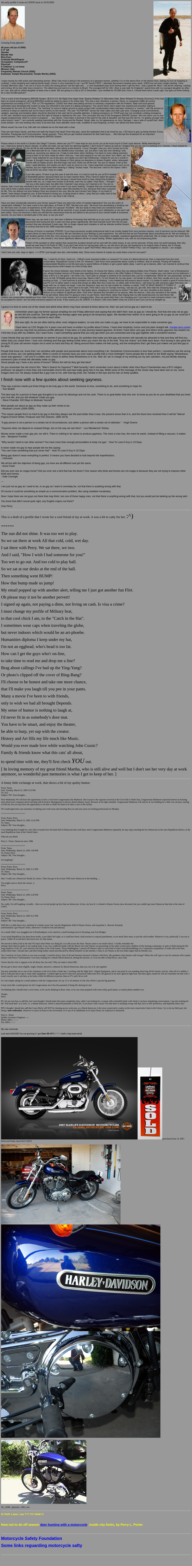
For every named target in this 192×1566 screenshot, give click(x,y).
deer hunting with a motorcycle (63, 1524)
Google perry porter (180, 327)
